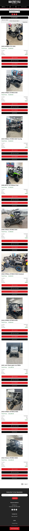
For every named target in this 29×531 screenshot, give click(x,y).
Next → (26, 459)
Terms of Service (14, 501)
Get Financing (14, 528)
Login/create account (14, 9)
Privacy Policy (14, 498)
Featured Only (24, 22)
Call (10, 7)
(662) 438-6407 (14, 491)
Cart (16, 7)
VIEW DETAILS (14, 64)
